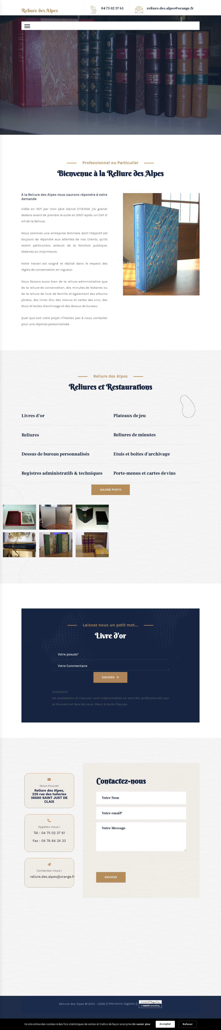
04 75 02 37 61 (112, 8)
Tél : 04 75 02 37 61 (49, 833)
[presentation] (129, 861)
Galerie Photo (110, 489)
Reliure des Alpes (39, 11)
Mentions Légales (122, 1003)
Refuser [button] (188, 1024)
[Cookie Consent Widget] (110, 1024)
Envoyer (114, 877)
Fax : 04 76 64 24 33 (49, 841)
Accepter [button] (165, 1024)
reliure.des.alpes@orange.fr (170, 8)
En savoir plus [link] (141, 1024)
